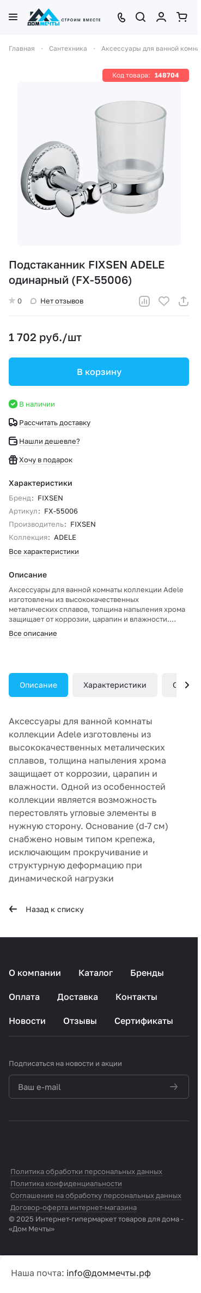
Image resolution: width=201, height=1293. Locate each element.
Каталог (95, 972)
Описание (38, 684)
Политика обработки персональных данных (86, 1171)
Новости (27, 1020)
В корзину (99, 371)
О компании (35, 972)
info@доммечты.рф (108, 1272)
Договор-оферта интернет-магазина (73, 1207)
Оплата (24, 996)
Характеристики (115, 684)
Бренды (147, 972)
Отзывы (80, 1020)
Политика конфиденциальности (66, 1183)
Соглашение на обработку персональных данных (95, 1195)
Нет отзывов (57, 300)
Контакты (136, 996)
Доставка (77, 996)
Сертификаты (143, 1020)
